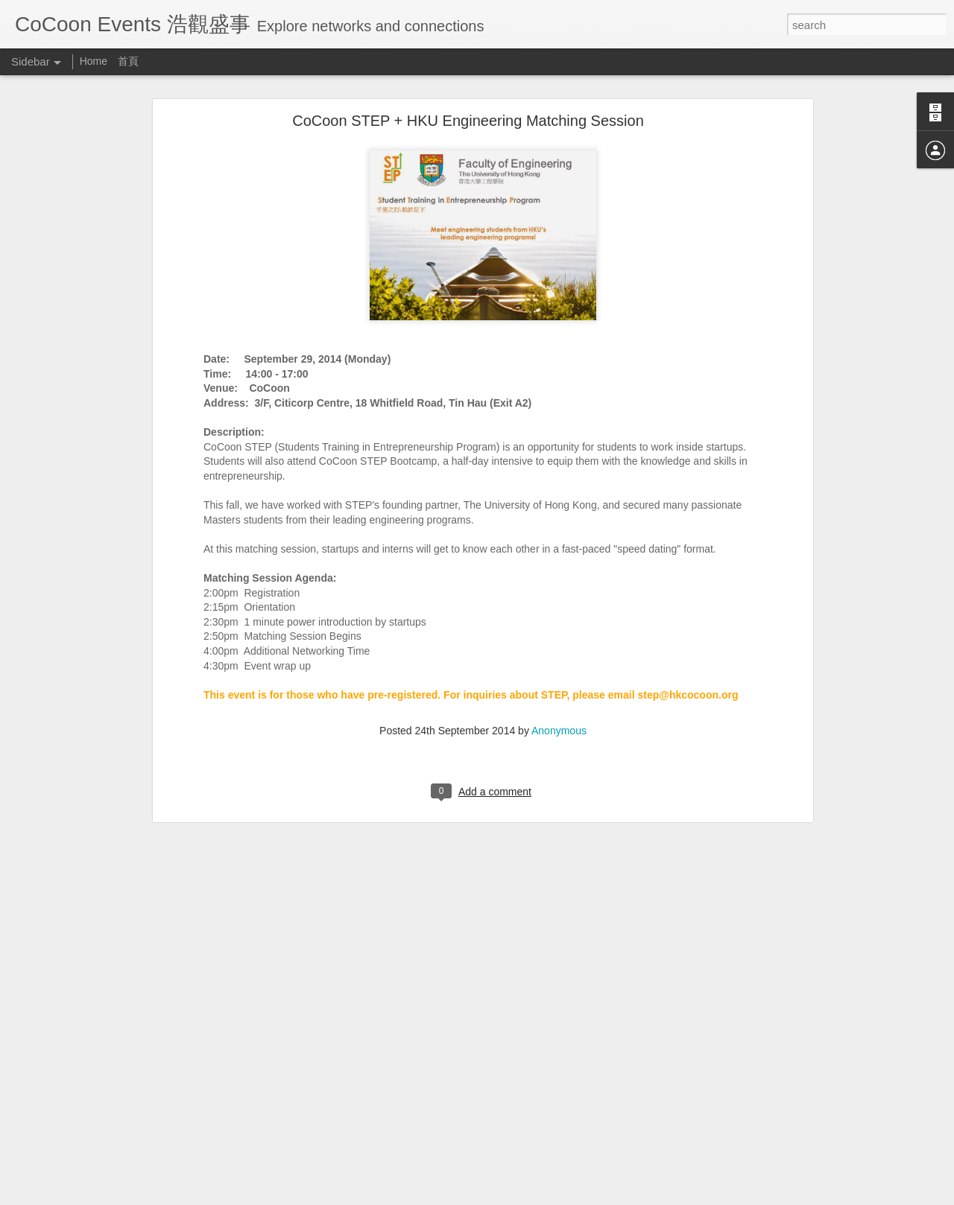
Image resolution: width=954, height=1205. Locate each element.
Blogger (523, 1196)
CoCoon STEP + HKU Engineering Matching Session (468, 77)
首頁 (128, 61)
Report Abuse (568, 1196)
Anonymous (559, 687)
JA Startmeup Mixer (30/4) (88, 1163)
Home (95, 61)
